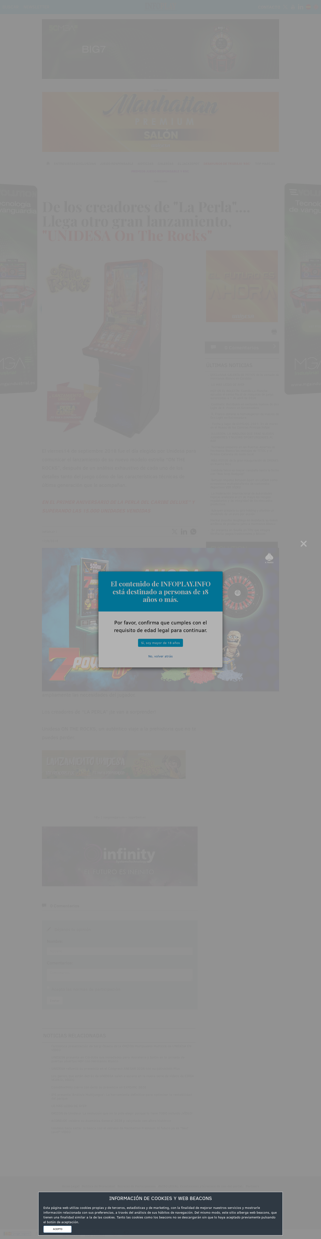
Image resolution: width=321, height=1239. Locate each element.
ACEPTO (57, 1229)
